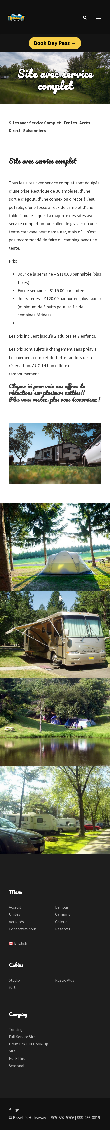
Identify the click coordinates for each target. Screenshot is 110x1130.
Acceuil (15, 907)
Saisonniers (34, 130)
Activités (16, 921)
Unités (14, 914)
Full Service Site (22, 1036)
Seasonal (16, 1065)
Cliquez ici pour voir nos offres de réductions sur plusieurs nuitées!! (47, 389)
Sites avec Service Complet (35, 123)
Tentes (70, 123)
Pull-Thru (17, 1058)
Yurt (12, 987)
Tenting (16, 1029)
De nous (62, 907)
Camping (63, 914)
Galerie (61, 921)
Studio (14, 980)
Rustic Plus (64, 980)
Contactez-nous (23, 928)
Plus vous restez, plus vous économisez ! (54, 399)
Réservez (63, 928)
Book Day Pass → (55, 43)
